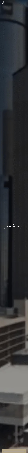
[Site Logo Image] (5, 3)
